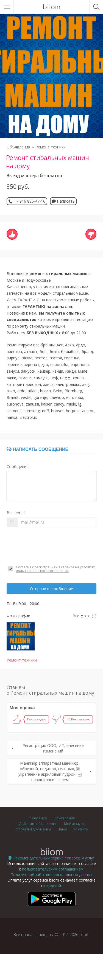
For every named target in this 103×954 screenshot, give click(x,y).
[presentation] (48, 546)
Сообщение (18, 466)
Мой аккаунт (74, 823)
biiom (51, 7)
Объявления (18, 147)
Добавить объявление (38, 823)
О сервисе (38, 818)
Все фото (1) (84, 615)
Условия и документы (33, 829)
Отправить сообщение (51, 588)
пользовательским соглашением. (53, 869)
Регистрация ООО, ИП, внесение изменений (53, 748)
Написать (63, 201)
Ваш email (16, 512)
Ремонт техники (50, 147)
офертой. (53, 885)
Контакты (80, 829)
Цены (62, 829)
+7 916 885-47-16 (29, 201)
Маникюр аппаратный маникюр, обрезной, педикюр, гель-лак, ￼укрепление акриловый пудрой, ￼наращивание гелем (50, 771)
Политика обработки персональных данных (51, 874)
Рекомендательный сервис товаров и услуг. (51, 858)
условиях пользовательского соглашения (55, 569)
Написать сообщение (37, 449)
